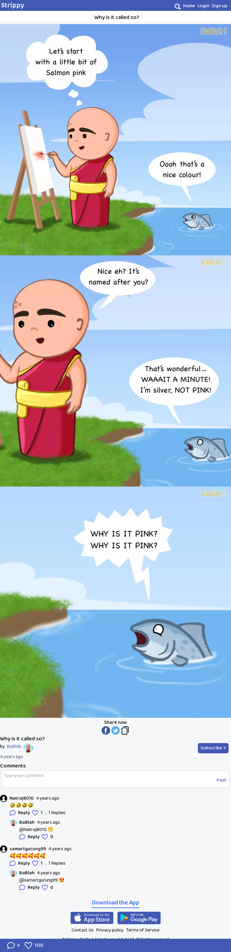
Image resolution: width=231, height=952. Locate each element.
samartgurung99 (28, 849)
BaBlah (14, 746)
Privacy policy (110, 930)
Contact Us (83, 930)
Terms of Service (142, 930)
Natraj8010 (22, 798)
